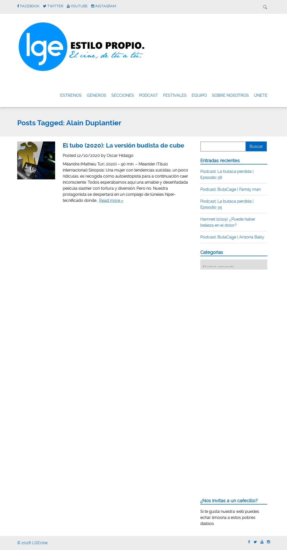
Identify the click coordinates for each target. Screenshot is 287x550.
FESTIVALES (175, 95)
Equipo (199, 95)
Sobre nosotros (230, 95)
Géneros (96, 95)
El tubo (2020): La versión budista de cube (123, 145)
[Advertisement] (238, 304)
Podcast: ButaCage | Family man (230, 189)
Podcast (148, 95)
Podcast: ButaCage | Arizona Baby (232, 237)
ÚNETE (261, 95)
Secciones (122, 95)
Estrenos (71, 95)
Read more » (111, 200)
